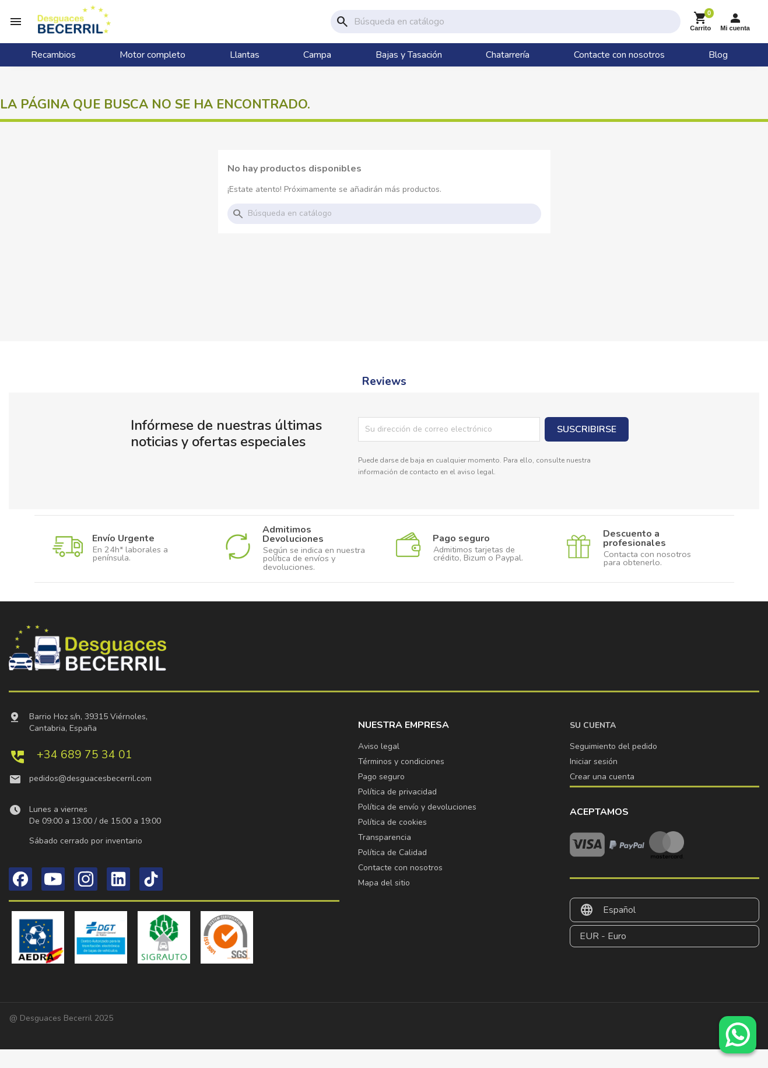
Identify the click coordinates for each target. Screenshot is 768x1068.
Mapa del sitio (384, 901)
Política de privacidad (397, 810)
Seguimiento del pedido (613, 765)
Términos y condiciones (401, 780)
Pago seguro (381, 795)
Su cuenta (593, 744)
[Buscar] (515, 30)
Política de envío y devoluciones (417, 825)
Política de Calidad (392, 871)
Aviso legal (378, 765)
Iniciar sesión (594, 780)
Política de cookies (392, 840)
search (342, 30)
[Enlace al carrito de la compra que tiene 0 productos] (700, 30)
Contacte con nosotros (400, 886)
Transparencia (384, 856)
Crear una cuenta (602, 795)
